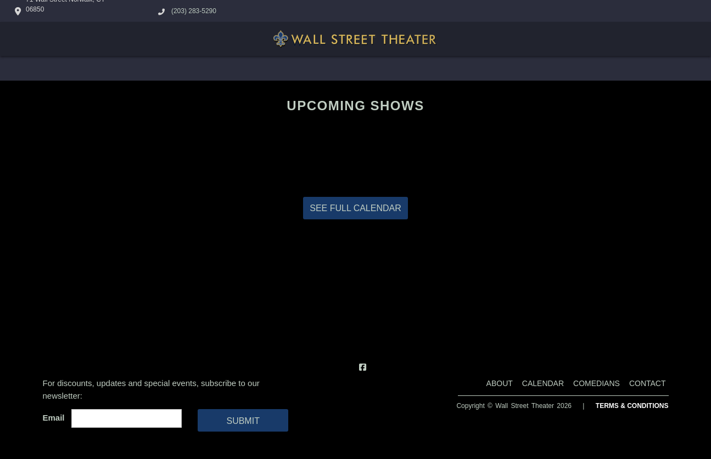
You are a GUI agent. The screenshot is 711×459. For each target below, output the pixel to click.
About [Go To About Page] (499, 383)
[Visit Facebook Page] (362, 367)
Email (56, 417)
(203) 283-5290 (193, 11)
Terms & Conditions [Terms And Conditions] (632, 406)
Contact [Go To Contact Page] (647, 383)
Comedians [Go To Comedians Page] (596, 383)
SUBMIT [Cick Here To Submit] (242, 421)
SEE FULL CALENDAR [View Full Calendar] (355, 208)
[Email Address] (126, 418)
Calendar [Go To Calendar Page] (543, 383)
